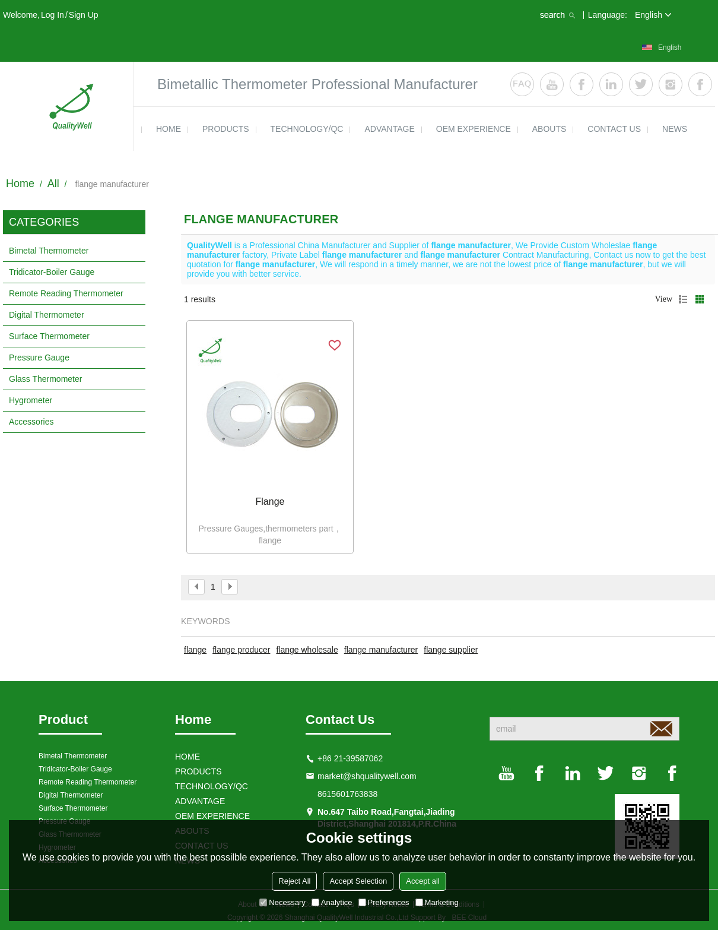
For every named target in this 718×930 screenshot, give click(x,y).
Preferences (383, 902)
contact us (614, 129)
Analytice (332, 902)
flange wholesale (307, 649)
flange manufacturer (381, 649)
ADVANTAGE (389, 129)
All (53, 183)
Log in (52, 15)
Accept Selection (358, 881)
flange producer (241, 649)
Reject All (294, 881)
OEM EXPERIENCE (473, 129)
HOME (168, 129)
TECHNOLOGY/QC (307, 129)
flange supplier (451, 649)
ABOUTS (549, 129)
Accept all (422, 881)
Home (20, 183)
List (683, 299)
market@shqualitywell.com (367, 776)
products (225, 129)
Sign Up (84, 15)
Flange (270, 501)
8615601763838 (347, 794)
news (674, 129)
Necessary (282, 902)
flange (195, 649)
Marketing (437, 902)
